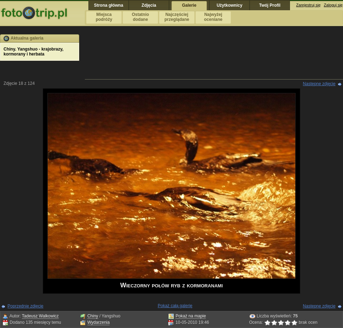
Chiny (92, 316)
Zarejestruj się (308, 5)
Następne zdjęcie (319, 83)
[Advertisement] (214, 56)
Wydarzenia (98, 322)
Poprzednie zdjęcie (25, 306)
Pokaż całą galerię (175, 305)
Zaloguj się (333, 5)
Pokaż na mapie (190, 316)
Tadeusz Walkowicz (40, 316)
